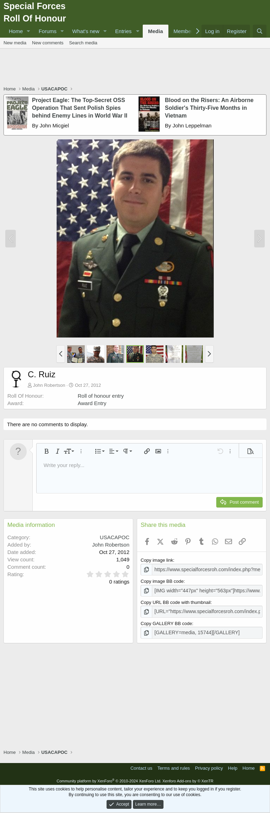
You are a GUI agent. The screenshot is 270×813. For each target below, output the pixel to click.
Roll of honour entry (101, 396)
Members (185, 31)
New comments (48, 42)
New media (15, 42)
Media (155, 31)
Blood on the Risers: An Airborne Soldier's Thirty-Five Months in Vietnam (209, 108)
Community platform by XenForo (109, 779)
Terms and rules (174, 765)
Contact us (141, 765)
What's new (85, 31)
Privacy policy (209, 765)
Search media (83, 42)
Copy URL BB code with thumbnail (176, 601)
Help (233, 765)
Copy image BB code (162, 581)
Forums (48, 31)
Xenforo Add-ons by (187, 779)
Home (16, 31)
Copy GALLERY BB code (166, 622)
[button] (28, 31)
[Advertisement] (135, 68)
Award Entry (92, 403)
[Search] (259, 31)
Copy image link (157, 560)
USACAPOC (114, 537)
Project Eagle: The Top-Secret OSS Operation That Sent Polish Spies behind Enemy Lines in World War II (79, 108)
